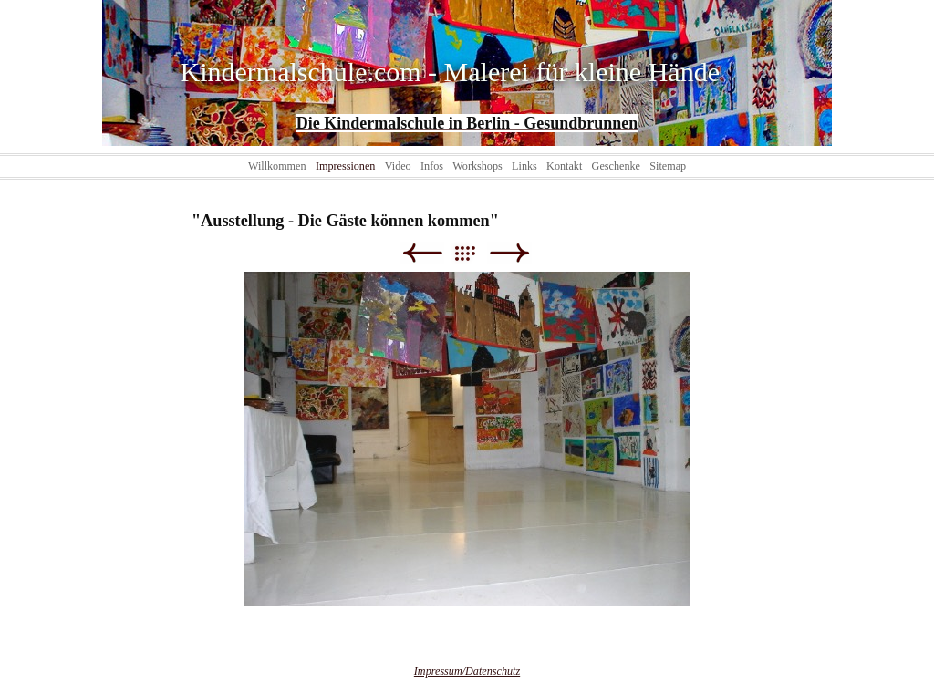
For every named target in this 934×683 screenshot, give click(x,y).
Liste (473, 253)
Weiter (509, 253)
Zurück (422, 253)
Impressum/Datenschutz (467, 671)
